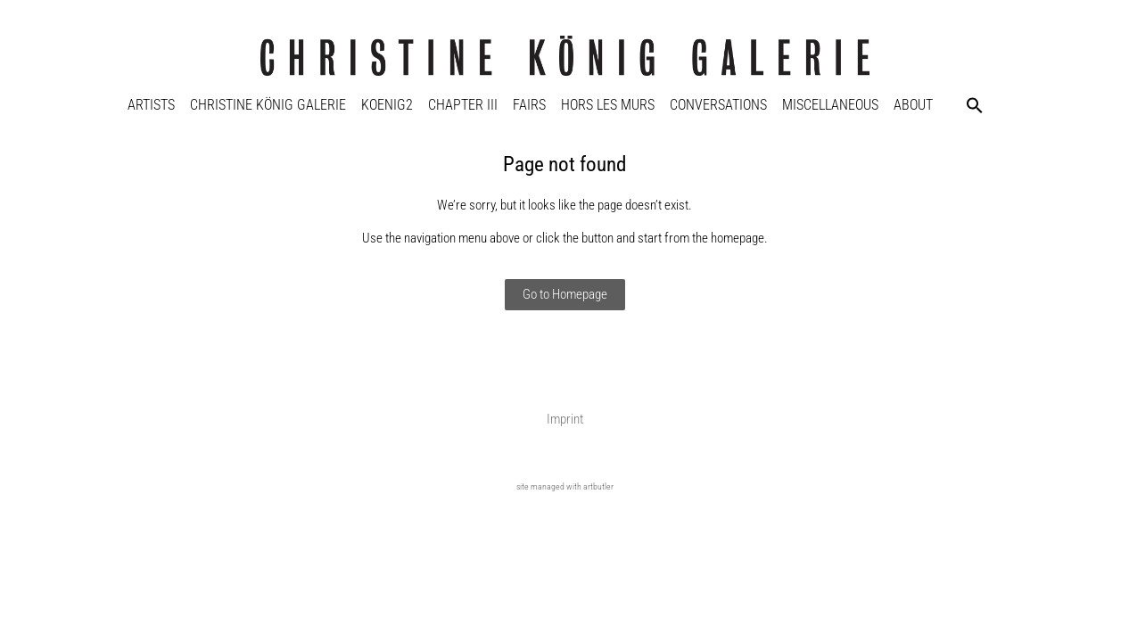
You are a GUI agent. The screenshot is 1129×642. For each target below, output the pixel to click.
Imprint (565, 419)
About (913, 104)
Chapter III (463, 104)
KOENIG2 (387, 104)
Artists (151, 104)
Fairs (529, 104)
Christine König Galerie (268, 104)
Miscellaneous (830, 104)
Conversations (718, 104)
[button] (974, 105)
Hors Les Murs (608, 104)
